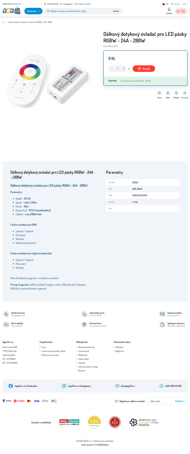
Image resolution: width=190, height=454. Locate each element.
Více (184, 4)
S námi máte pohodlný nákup (53, 351)
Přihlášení (119, 347)
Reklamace (82, 355)
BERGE (135, 182)
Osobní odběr (83, 359)
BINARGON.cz (103, 444)
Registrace (119, 351)
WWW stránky (87, 444)
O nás (44, 347)
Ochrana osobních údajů (88, 366)
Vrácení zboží (83, 351)
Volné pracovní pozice (50, 355)
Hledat (116, 11)
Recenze (81, 370)
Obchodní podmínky (86, 347)
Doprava (81, 363)
